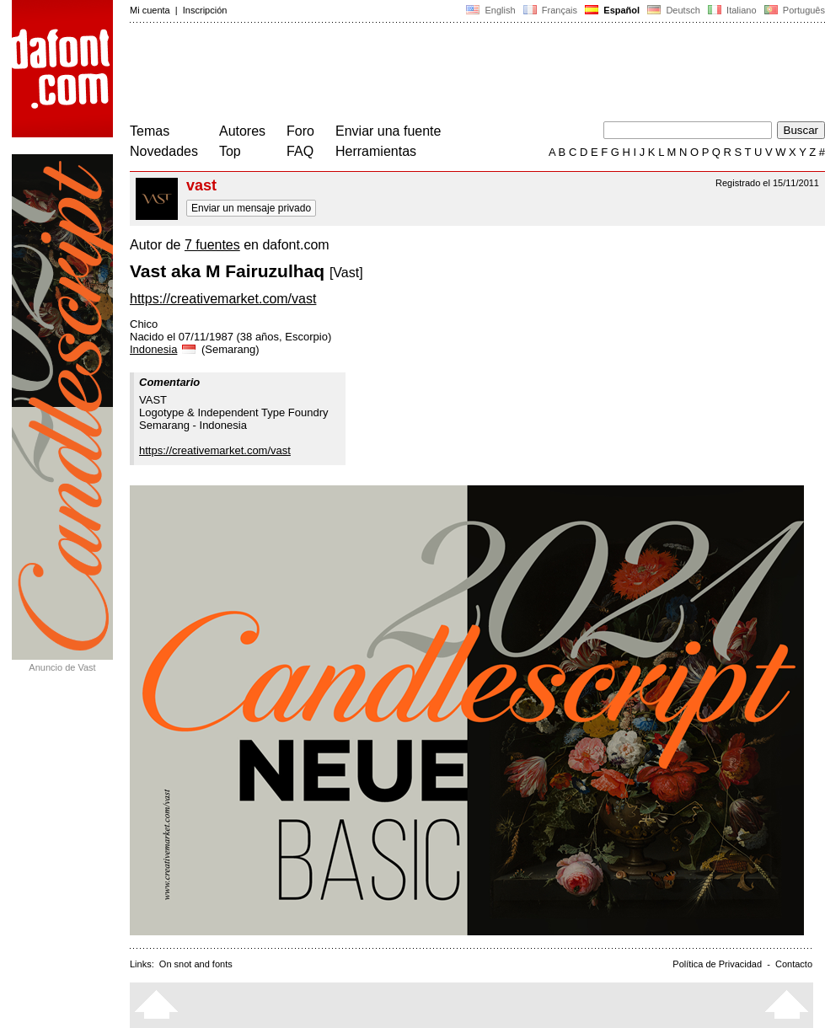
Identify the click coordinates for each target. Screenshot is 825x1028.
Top (230, 151)
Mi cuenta (150, 10)
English (490, 10)
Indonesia (164, 349)
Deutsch (674, 10)
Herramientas (375, 151)
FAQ (300, 151)
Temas (149, 131)
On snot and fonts (196, 964)
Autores (242, 131)
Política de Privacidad (717, 964)
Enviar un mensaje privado (251, 208)
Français (550, 10)
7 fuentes (212, 245)
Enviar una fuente (388, 131)
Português (793, 10)
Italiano (732, 10)
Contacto (793, 964)
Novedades (164, 151)
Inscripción (205, 10)
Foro (300, 131)
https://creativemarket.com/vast (223, 299)
